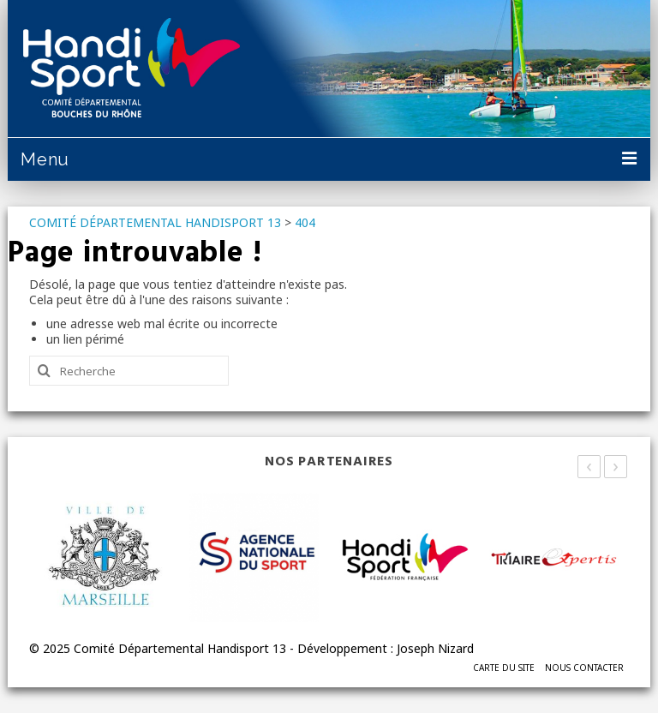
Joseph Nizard (435, 648)
